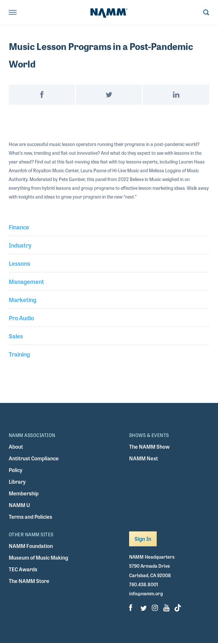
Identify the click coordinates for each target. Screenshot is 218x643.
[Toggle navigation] (13, 13)
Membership (24, 493)
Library (17, 481)
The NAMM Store (29, 581)
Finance (19, 227)
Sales (16, 336)
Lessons (19, 263)
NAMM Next (143, 458)
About (16, 446)
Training (19, 354)
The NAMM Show (149, 446)
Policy (15, 470)
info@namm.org (146, 593)
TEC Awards (23, 569)
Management (26, 281)
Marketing (22, 299)
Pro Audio (21, 317)
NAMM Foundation (31, 546)
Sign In (143, 538)
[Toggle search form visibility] (206, 13)
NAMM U (19, 505)
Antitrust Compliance (34, 458)
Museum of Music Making (38, 557)
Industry (20, 245)
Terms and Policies (30, 516)
